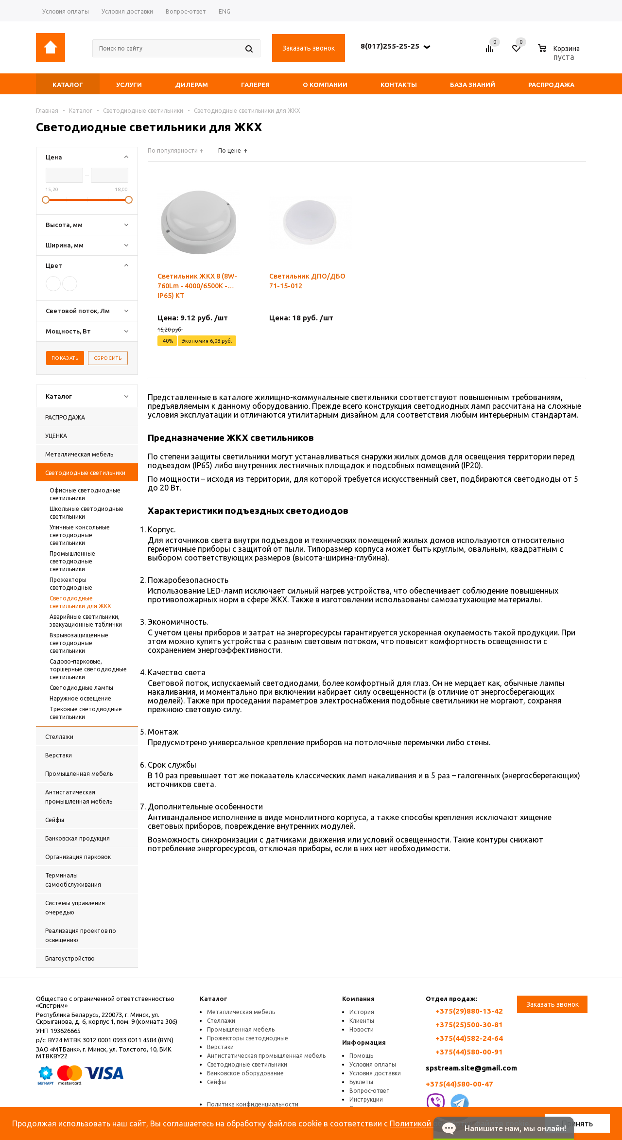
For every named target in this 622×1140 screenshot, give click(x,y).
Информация (364, 1042)
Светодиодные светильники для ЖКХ (80, 602)
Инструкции (366, 1099)
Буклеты (361, 1082)
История (361, 1012)
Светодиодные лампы (81, 687)
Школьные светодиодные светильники (86, 513)
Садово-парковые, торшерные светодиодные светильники (88, 669)
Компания (358, 998)
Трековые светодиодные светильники (86, 713)
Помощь (361, 1055)
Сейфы (216, 1082)
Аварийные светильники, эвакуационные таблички (86, 621)
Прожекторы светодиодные (71, 584)
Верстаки (220, 1047)
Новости (361, 1029)
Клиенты (361, 1020)
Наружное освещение (80, 698)
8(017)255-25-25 (390, 46)
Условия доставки (375, 1073)
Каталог (213, 998)
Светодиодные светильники (247, 1064)
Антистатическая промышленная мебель (266, 1055)
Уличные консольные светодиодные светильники (80, 535)
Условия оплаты (372, 1064)
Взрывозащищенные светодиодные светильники (79, 643)
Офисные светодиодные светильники (85, 494)
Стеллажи (221, 1020)
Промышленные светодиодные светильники (72, 561)
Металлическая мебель (241, 1012)
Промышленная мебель (241, 1029)
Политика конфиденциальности (252, 1104)
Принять (577, 1123)
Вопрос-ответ (369, 1090)
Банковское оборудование (245, 1073)
